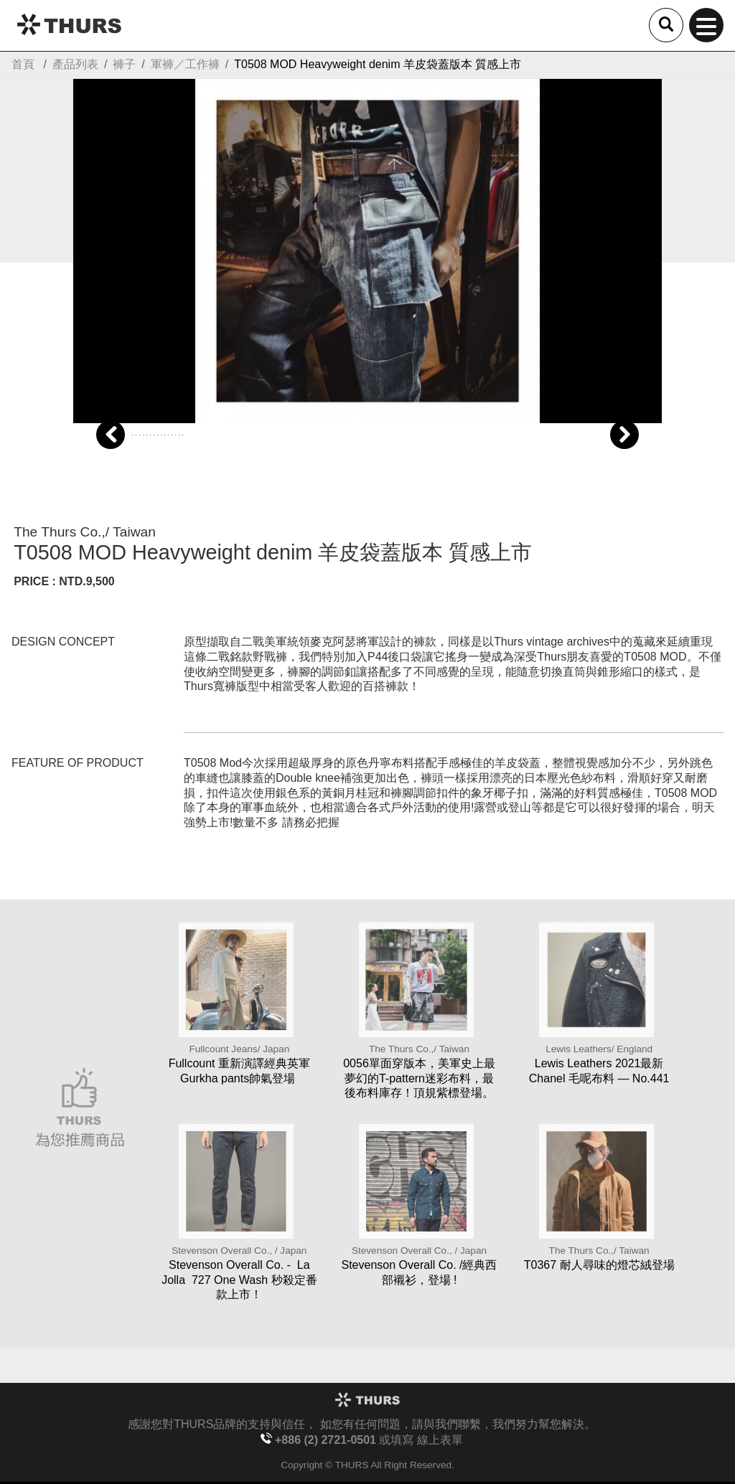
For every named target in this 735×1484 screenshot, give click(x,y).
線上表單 (440, 1440)
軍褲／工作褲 (185, 64)
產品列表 (75, 64)
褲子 (124, 64)
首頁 (22, 64)
